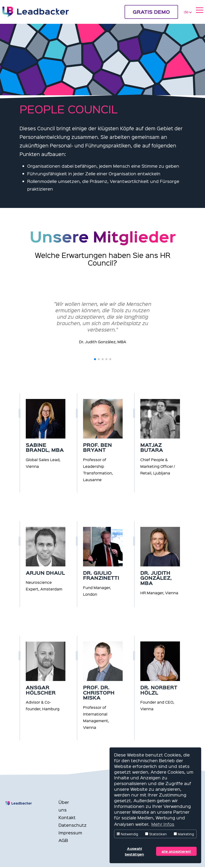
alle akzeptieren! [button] (176, 851)
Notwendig (127, 834)
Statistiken (156, 834)
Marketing (184, 834)
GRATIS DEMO (151, 11)
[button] (95, 359)
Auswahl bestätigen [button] (134, 851)
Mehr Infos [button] (162, 824)
